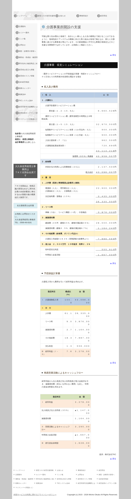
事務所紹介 (84, 16)
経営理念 (103, 16)
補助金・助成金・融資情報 (28, 57)
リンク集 (22, 39)
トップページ (22, 16)
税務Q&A (22, 94)
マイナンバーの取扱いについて (28, 119)
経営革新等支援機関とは (28, 107)
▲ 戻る (113, 55)
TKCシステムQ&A (26, 101)
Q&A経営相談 (24, 82)
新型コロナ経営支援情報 (46, 16)
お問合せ (22, 45)
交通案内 (22, 26)
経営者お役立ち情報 (26, 70)
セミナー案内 (24, 33)
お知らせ (62, 16)
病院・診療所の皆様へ (27, 51)
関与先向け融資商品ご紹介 (28, 64)
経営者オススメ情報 (26, 76)
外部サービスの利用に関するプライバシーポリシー (35, 495)
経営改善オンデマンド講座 (28, 113)
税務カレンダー (25, 88)
